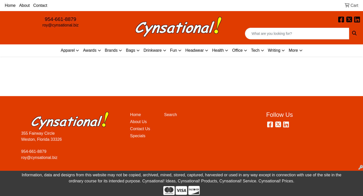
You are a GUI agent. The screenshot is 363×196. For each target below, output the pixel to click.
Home (10, 5)
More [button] (293, 50)
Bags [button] (130, 50)
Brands (111, 50)
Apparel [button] (68, 50)
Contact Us (140, 129)
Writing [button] (274, 50)
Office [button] (237, 50)
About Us (138, 122)
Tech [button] (255, 50)
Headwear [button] (194, 50)
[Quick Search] (297, 33)
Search (170, 115)
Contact (40, 5)
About (24, 5)
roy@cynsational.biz (60, 25)
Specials (137, 136)
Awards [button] (89, 50)
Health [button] (218, 50)
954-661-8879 (60, 19)
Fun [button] (173, 50)
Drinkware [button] (153, 50)
